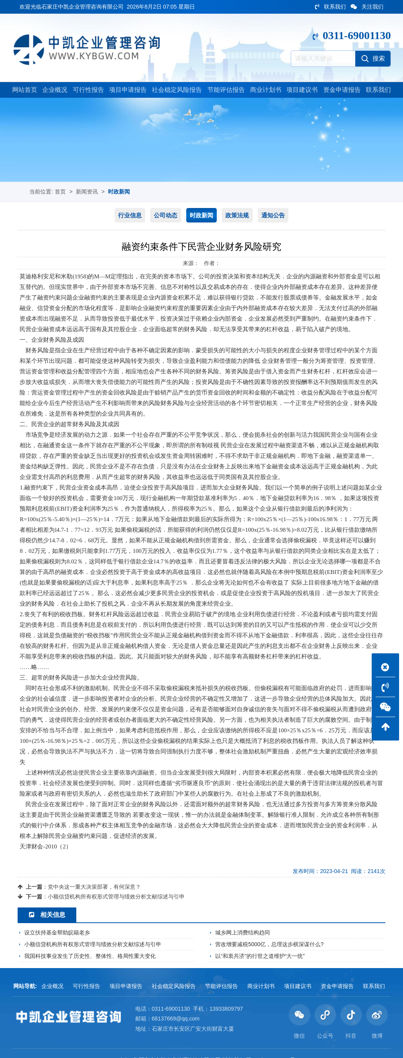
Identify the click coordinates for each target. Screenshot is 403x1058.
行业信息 (130, 215)
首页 (60, 192)
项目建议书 (302, 90)
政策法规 (237, 215)
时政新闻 (119, 192)
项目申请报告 (128, 90)
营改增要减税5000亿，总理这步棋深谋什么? (269, 944)
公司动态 (165, 215)
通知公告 (273, 215)
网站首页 (24, 90)
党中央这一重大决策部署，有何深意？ (94, 887)
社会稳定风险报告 (177, 90)
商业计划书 (265, 90)
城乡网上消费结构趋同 (242, 933)
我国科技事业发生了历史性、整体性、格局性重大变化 (90, 956)
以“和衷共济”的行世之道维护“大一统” (260, 956)
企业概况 (54, 90)
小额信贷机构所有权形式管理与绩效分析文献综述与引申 (116, 897)
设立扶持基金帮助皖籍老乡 (57, 933)
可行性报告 (88, 90)
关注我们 (367, 7)
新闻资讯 (87, 192)
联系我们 (330, 7)
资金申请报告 (342, 90)
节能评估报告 (226, 90)
